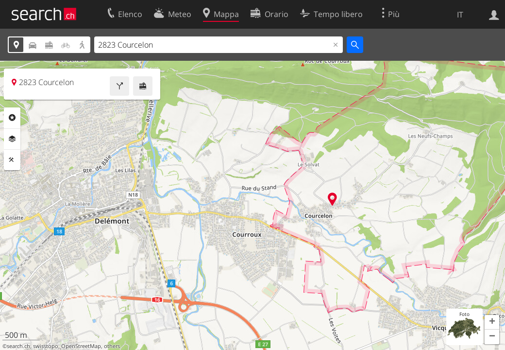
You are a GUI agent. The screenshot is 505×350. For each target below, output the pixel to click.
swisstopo (45, 346)
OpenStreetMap (81, 346)
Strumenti (12, 160)
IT (460, 14)
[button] (492, 322)
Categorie (12, 117)
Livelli (12, 139)
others (112, 346)
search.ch (18, 346)
